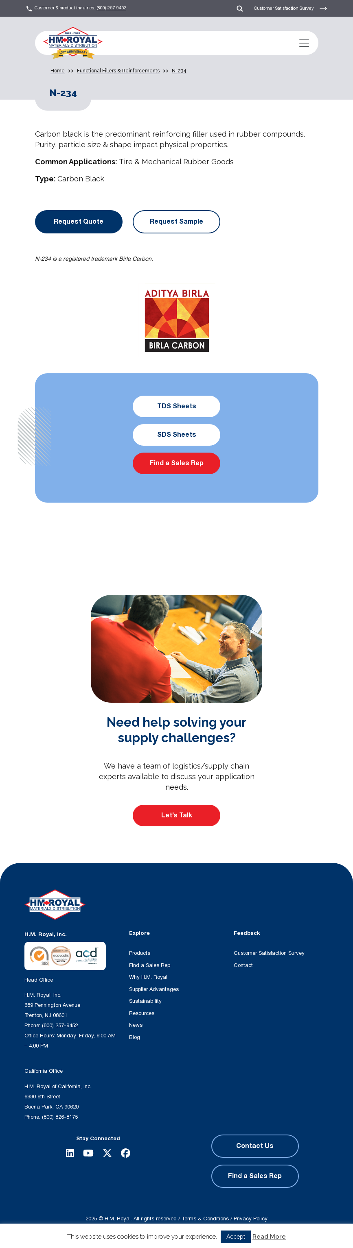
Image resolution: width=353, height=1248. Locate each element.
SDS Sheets (176, 434)
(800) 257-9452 (111, 7)
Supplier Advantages (154, 989)
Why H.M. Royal (148, 977)
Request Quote (78, 221)
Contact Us (255, 1146)
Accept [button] (235, 1236)
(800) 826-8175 (60, 1117)
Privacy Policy (250, 1219)
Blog (134, 1037)
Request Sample (176, 221)
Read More (269, 1236)
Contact (243, 965)
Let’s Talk (176, 815)
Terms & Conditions (205, 1219)
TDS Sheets (176, 406)
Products (139, 953)
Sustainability (145, 1001)
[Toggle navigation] (304, 43)
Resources (141, 1013)
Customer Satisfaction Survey (290, 8)
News (136, 1025)
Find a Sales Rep (177, 463)
